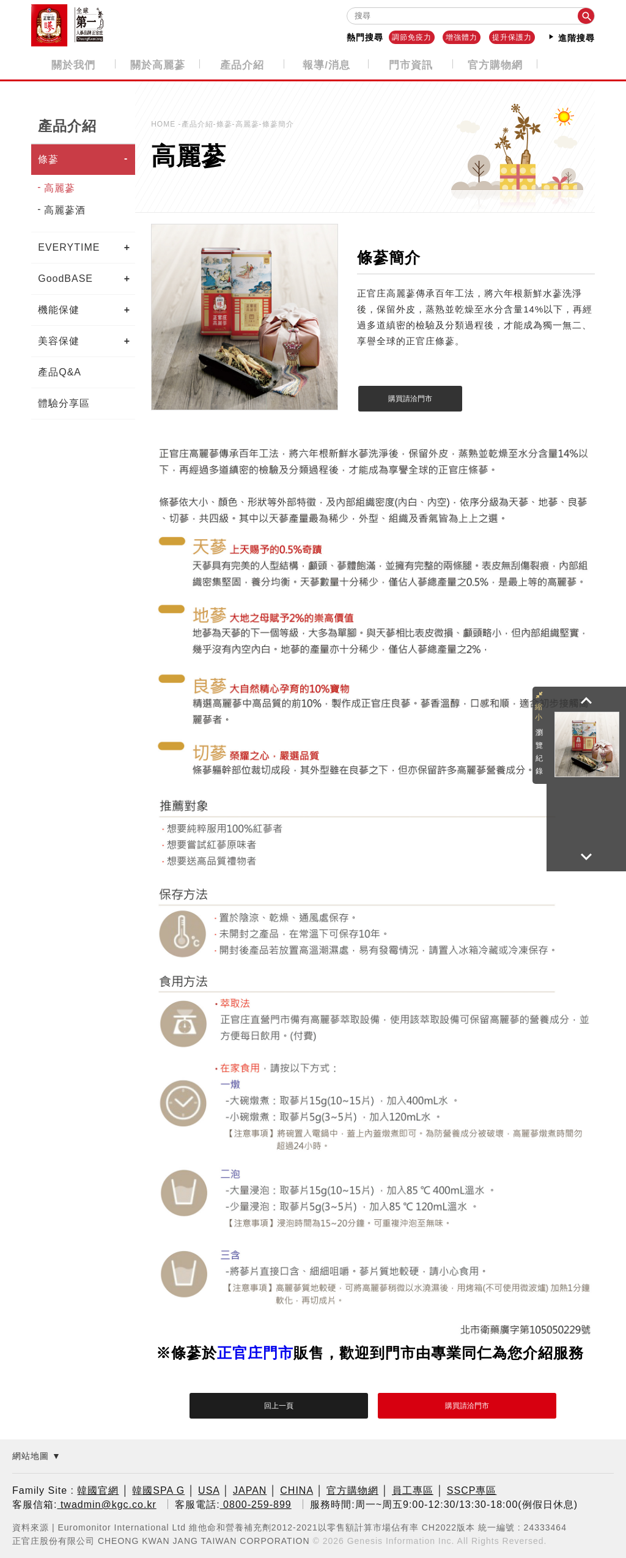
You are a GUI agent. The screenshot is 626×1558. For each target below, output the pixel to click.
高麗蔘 (59, 187)
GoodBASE (65, 277)
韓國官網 (98, 1490)
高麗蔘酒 (65, 209)
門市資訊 (411, 64)
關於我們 (73, 64)
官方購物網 (495, 64)
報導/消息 (326, 64)
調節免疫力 (412, 37)
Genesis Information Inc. (401, 1539)
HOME (164, 123)
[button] (586, 701)
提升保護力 (512, 37)
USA (208, 1490)
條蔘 (48, 158)
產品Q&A (59, 371)
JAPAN (250, 1490)
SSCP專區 (472, 1490)
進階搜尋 (571, 37)
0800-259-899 (256, 1503)
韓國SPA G (158, 1490)
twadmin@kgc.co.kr (106, 1503)
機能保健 (58, 308)
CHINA (296, 1490)
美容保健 (58, 339)
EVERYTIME (69, 246)
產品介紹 (242, 64)
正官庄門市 (255, 1352)
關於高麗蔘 (157, 64)
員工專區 (412, 1490)
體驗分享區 (64, 402)
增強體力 (461, 37)
